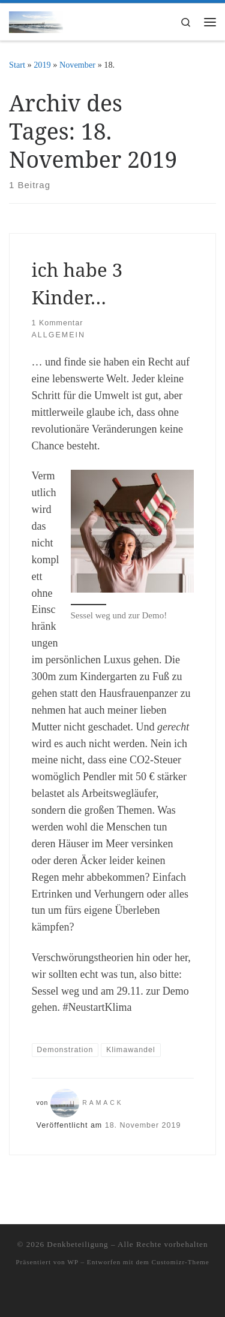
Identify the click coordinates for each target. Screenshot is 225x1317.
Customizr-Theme (180, 1261)
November (77, 65)
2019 (42, 65)
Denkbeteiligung (77, 1244)
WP (72, 1261)
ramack (103, 1102)
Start (17, 65)
